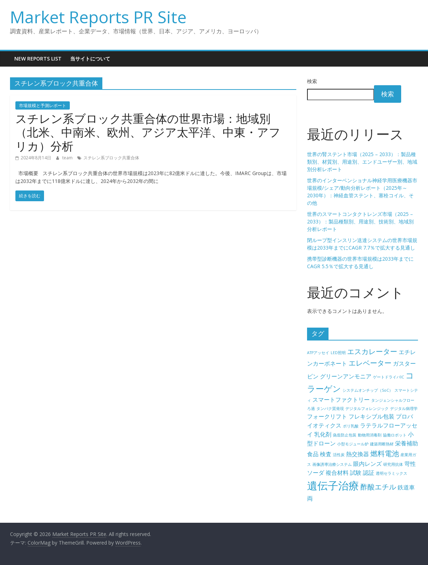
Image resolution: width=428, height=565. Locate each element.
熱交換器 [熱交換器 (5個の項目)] (357, 454)
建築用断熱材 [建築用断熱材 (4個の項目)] (382, 443)
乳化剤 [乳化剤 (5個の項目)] (322, 434)
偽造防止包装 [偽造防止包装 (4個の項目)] (344, 435)
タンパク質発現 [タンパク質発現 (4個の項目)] (330, 408)
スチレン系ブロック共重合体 (111, 158)
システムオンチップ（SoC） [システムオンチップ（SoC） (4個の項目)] (367, 390)
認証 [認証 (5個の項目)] (368, 473)
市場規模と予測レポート (42, 105)
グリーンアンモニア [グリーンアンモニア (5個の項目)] (345, 376)
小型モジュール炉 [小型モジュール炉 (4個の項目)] (353, 443)
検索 (312, 81)
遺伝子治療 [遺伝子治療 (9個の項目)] (333, 485)
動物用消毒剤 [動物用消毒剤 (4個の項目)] (369, 435)
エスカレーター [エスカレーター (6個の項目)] (372, 351)
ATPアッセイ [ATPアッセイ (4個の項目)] (318, 352)
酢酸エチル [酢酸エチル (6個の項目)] (378, 487)
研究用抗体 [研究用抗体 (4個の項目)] (393, 464)
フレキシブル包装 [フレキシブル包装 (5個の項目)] (371, 416)
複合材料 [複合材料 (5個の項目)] (337, 473)
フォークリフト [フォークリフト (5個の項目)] (327, 416)
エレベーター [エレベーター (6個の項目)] (370, 363)
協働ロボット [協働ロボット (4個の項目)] (395, 435)
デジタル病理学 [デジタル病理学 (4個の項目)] (404, 408)
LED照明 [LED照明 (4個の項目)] (338, 352)
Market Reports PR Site (98, 17)
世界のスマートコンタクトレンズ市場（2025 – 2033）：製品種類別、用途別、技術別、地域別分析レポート (360, 221)
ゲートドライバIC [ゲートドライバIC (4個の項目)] (388, 377)
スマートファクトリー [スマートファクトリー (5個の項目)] (341, 400)
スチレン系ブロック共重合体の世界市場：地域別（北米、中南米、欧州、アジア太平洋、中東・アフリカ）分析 (148, 132)
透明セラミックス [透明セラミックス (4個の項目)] (391, 473)
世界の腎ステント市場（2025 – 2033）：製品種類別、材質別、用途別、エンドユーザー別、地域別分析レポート (362, 162)
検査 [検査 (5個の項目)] (325, 454)
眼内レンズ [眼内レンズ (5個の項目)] (367, 464)
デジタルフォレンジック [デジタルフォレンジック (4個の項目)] (367, 408)
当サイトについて (90, 58)
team (68, 158)
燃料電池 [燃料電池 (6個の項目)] (384, 453)
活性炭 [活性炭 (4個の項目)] (339, 454)
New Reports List (38, 58)
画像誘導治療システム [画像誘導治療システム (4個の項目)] (332, 464)
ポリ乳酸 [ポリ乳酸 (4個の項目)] (351, 426)
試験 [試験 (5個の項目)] (355, 473)
